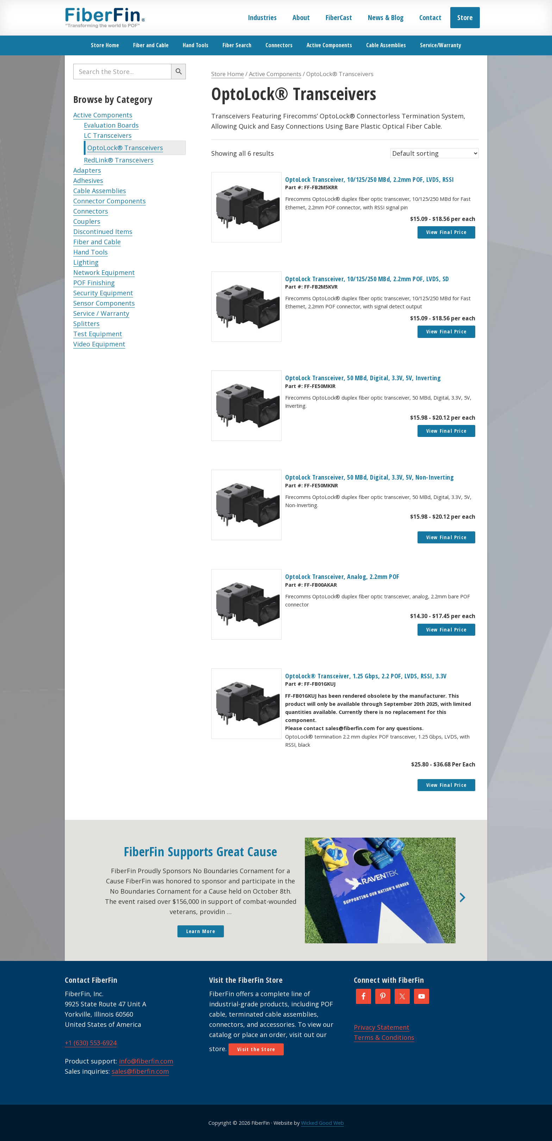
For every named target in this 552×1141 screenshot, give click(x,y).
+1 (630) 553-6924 (91, 1042)
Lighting (86, 262)
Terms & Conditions (384, 1037)
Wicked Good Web (322, 1123)
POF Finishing (94, 282)
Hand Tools (90, 252)
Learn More (200, 931)
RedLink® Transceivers (118, 160)
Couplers (86, 221)
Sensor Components (104, 303)
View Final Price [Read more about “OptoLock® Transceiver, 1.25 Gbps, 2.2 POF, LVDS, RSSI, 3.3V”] (446, 785)
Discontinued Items (102, 231)
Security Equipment (103, 293)
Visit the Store (256, 1049)
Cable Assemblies (99, 190)
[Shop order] (434, 153)
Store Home (227, 74)
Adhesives (88, 180)
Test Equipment (97, 333)
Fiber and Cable (97, 242)
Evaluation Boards (111, 125)
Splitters (86, 323)
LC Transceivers (108, 135)
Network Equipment (104, 272)
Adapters (87, 170)
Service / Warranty (101, 313)
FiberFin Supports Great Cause (200, 851)
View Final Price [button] (446, 232)
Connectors (90, 211)
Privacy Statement (381, 1027)
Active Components (102, 115)
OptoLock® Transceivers (125, 147)
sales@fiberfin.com (140, 1071)
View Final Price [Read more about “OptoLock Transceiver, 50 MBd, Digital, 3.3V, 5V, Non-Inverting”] (446, 537)
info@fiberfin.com (146, 1061)
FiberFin (105, 17)
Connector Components (109, 201)
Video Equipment (99, 344)
